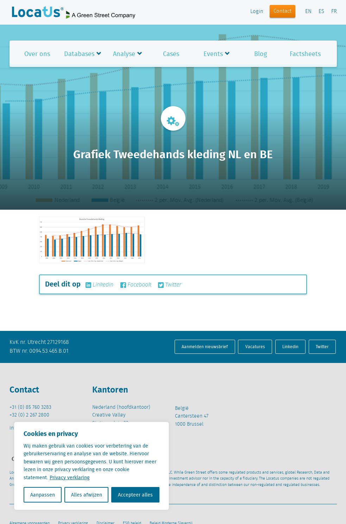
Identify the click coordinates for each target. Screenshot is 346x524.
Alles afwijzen (86, 494)
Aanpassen (42, 494)
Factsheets (305, 53)
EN (308, 11)
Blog (260, 53)
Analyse (124, 53)
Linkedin (99, 285)
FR (334, 11)
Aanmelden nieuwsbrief (205, 347)
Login (256, 11)
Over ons (37, 53)
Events (213, 53)
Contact (282, 11)
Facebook (135, 285)
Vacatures (255, 347)
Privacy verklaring (69, 477)
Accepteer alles (135, 494)
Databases (79, 53)
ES (321, 11)
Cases (171, 53)
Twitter (169, 285)
